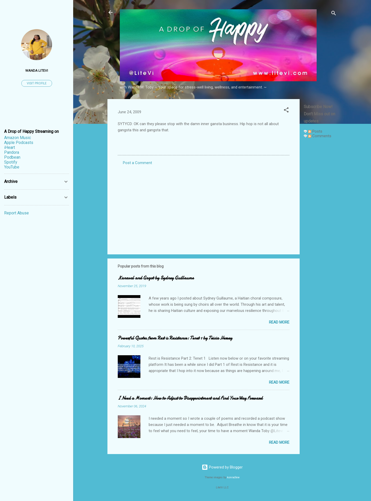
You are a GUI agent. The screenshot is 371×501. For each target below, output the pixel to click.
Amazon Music (17, 137)
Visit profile (37, 83)
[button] (286, 111)
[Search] (334, 14)
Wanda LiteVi (36, 70)
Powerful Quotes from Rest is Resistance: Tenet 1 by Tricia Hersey (175, 338)
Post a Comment (137, 162)
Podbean (12, 157)
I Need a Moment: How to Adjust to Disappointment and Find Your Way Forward (190, 398)
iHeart (9, 147)
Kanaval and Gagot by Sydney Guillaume (156, 278)
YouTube (11, 167)
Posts (315, 131)
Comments (319, 136)
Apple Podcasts (18, 142)
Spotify (10, 162)
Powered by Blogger (222, 467)
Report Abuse (16, 213)
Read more (279, 322)
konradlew (233, 477)
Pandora (11, 152)
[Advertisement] (320, 219)
